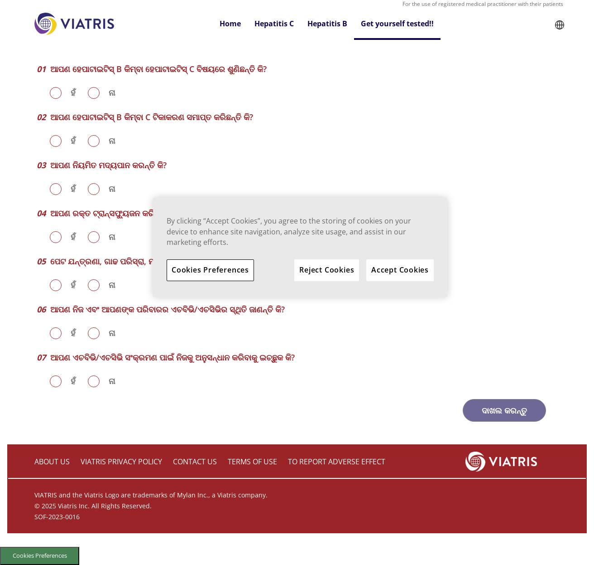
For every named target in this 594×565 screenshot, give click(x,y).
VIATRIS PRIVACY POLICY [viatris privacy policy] (121, 462)
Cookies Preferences (40, 555)
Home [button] (230, 24)
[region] (300, 247)
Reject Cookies (326, 270)
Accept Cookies (400, 270)
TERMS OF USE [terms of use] (252, 462)
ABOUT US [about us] (52, 462)
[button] (559, 24)
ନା (112, 92)
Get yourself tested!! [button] (397, 24)
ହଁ (73, 92)
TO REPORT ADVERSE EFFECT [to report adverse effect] (336, 462)
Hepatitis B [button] (327, 24)
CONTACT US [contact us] (195, 462)
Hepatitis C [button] (274, 24)
